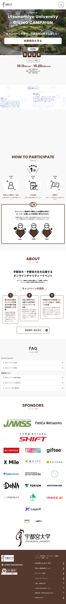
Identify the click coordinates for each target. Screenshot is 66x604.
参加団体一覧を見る (36, 330)
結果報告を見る (33, 41)
